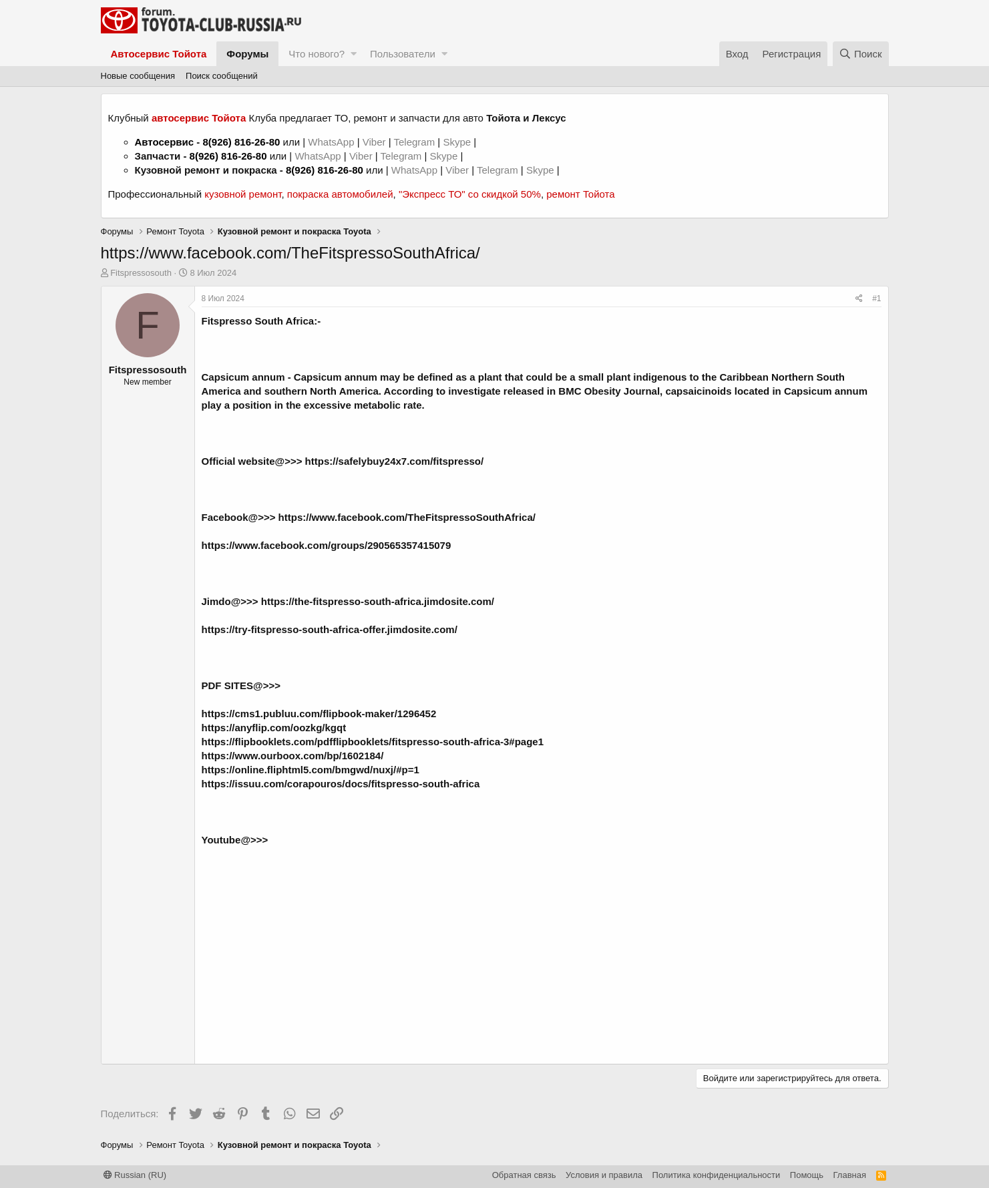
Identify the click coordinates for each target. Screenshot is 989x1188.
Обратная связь (524, 1175)
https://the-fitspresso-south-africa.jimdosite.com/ (377, 601)
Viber (374, 142)
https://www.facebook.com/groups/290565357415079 (326, 545)
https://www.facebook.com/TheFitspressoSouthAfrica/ (407, 517)
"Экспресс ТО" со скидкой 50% (470, 194)
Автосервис (164, 142)
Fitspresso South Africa (258, 321)
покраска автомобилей (340, 194)
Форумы (247, 53)
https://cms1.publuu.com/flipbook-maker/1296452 (319, 713)
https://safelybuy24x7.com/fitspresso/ (394, 461)
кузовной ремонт (242, 194)
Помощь (806, 1175)
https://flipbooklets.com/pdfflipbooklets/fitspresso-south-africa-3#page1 (373, 741)
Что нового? (316, 53)
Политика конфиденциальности (716, 1175)
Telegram (415, 142)
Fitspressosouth (141, 273)
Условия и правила (604, 1175)
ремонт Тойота (580, 194)
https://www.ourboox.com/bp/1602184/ (293, 755)
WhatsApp (332, 142)
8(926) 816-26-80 (241, 142)
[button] (353, 53)
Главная (849, 1175)
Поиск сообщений (222, 76)
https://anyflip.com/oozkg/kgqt (274, 727)
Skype (458, 142)
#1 (876, 298)
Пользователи (402, 53)
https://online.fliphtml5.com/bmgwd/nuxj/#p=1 (310, 769)
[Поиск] (861, 53)
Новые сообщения (138, 76)
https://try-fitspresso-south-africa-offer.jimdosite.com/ (329, 629)
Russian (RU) (135, 1175)
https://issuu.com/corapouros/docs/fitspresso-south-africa (341, 783)
